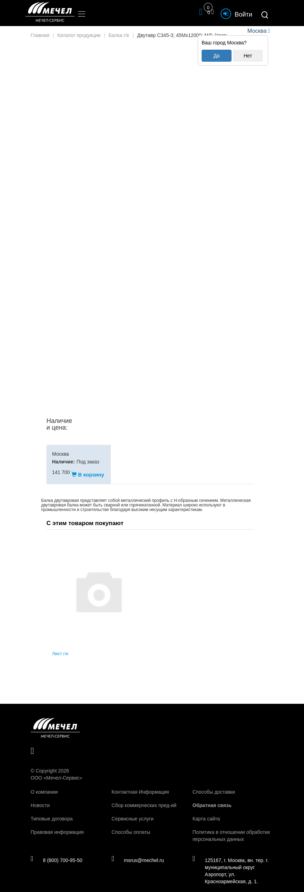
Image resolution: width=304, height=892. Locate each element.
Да (217, 56)
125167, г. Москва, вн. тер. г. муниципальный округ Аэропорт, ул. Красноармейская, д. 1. (230, 863)
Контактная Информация (140, 785)
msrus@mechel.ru (138, 853)
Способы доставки (213, 785)
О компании (44, 785)
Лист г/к (60, 647)
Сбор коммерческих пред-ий (144, 798)
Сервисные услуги (132, 811)
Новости (40, 798)
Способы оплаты (131, 825)
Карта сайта (206, 811)
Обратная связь (212, 798)
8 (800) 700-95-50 (56, 853)
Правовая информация (57, 825)
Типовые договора (51, 811)
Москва (257, 31)
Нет (247, 56)
